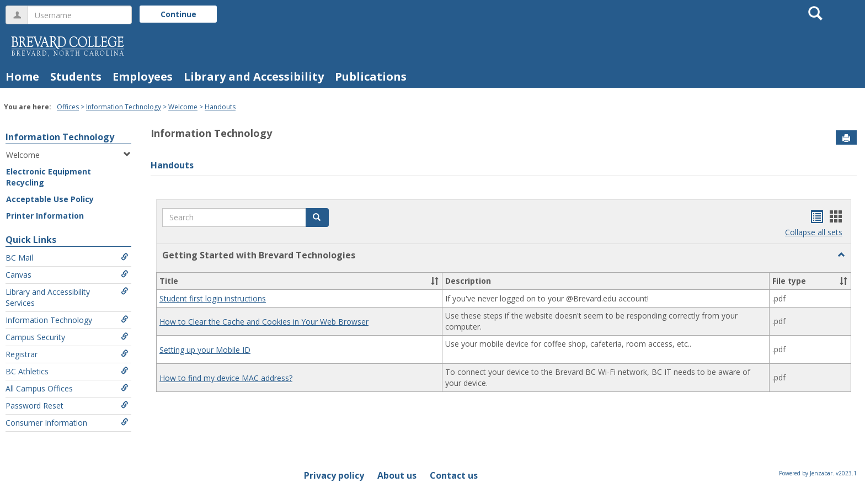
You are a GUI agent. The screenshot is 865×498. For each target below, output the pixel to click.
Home (22, 76)
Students (76, 76)
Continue (178, 14)
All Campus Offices (67, 388)
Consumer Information (67, 422)
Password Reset (67, 405)
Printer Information (45, 215)
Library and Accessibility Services (67, 297)
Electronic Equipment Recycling (48, 177)
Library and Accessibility (254, 76)
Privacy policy (334, 475)
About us (397, 475)
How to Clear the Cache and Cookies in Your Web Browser (264, 321)
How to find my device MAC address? (225, 378)
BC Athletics (67, 371)
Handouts (220, 107)
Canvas (67, 274)
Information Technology (123, 107)
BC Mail (67, 257)
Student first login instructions (212, 298)
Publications (371, 76)
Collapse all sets (813, 232)
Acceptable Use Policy (50, 199)
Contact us (454, 475)
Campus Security (67, 337)
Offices (68, 107)
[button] (317, 217)
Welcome (182, 107)
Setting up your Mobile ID (204, 350)
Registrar (67, 354)
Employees (143, 76)
